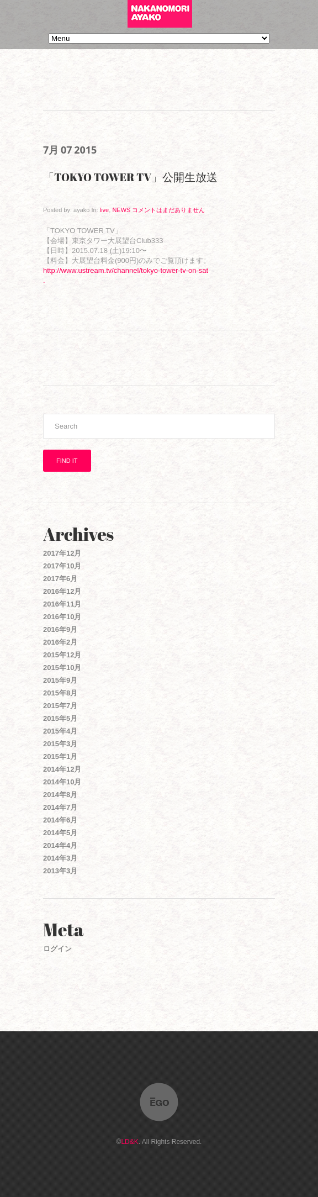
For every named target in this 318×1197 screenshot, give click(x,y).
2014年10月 (62, 782)
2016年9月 (60, 629)
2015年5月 (60, 718)
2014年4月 (60, 845)
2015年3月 (60, 744)
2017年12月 (62, 553)
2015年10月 (62, 667)
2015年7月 (60, 706)
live (104, 210)
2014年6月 (60, 820)
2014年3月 (60, 858)
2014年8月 (60, 794)
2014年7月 (60, 807)
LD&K (129, 1142)
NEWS (121, 210)
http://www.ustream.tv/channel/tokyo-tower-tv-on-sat (125, 270)
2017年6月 (60, 578)
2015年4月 (60, 731)
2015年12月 (62, 655)
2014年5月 (60, 833)
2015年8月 (60, 693)
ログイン (57, 949)
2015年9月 (60, 680)
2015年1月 (60, 756)
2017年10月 (62, 566)
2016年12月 (62, 591)
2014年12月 (62, 769)
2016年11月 (62, 604)
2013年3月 (60, 871)
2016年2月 (60, 642)
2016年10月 (62, 617)
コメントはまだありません (168, 210)
